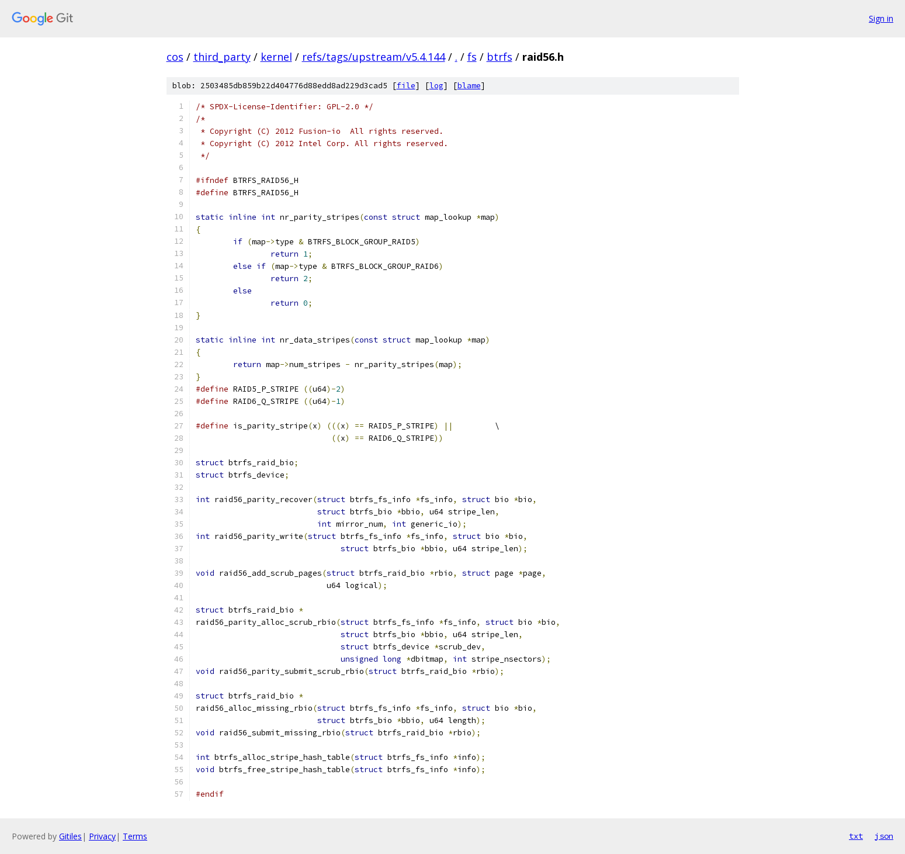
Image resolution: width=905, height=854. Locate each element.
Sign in (881, 18)
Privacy (102, 836)
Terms (135, 836)
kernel (276, 57)
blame (469, 86)
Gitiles (70, 836)
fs (472, 57)
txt (856, 836)
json (884, 836)
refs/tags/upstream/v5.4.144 (373, 57)
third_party (222, 57)
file (406, 86)
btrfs (499, 57)
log (436, 86)
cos (175, 57)
